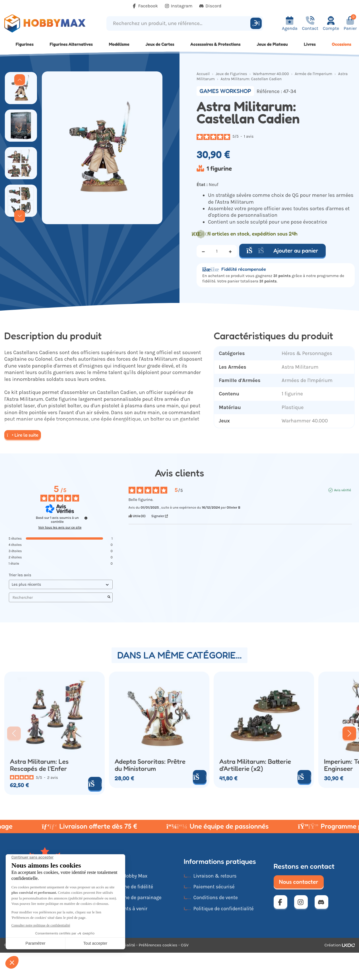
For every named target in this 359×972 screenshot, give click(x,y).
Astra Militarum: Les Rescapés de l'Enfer (39, 765)
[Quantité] (217, 251)
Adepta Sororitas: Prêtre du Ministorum (150, 765)
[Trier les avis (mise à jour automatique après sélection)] (61, 584)
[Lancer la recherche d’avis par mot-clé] (109, 597)
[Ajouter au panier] (95, 784)
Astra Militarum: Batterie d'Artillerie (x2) (255, 765)
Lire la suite (22, 435)
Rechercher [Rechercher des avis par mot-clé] (58, 597)
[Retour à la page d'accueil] (45, 23)
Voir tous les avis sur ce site (60, 527)
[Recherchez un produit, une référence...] (179, 23)
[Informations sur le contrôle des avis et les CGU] (86, 518)
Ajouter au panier (282, 250)
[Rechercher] (256, 23)
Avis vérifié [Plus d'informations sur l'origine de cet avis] (342, 490)
